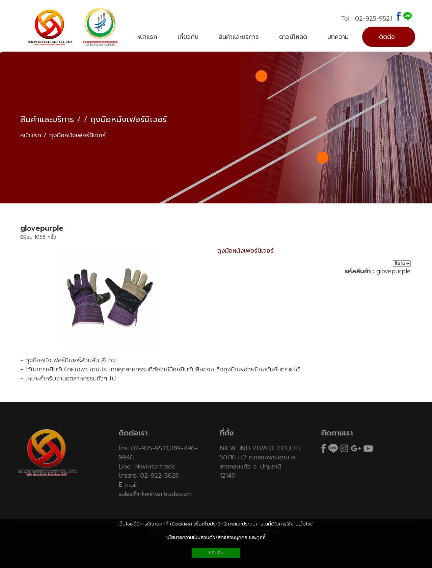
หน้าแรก (30, 135)
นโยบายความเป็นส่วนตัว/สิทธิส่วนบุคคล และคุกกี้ (216, 537)
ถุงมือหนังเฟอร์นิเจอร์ (128, 119)
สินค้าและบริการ (47, 119)
